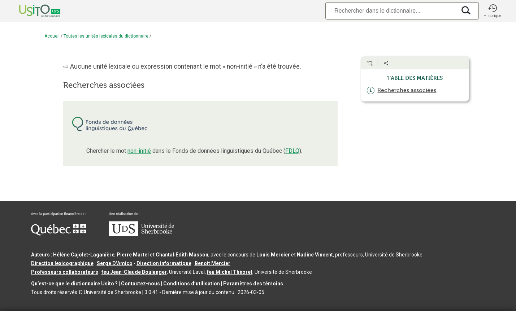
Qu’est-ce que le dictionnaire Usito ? (74, 283)
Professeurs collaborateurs (64, 272)
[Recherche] (390, 11)
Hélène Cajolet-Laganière (83, 255)
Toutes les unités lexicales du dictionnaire (106, 36)
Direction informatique (163, 263)
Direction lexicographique (62, 263)
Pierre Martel (133, 255)
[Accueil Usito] (31, 11)
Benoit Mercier (212, 263)
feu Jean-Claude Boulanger (134, 272)
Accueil (52, 36)
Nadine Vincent (315, 255)
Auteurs (40, 255)
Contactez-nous (140, 283)
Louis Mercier (273, 255)
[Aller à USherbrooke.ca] (141, 234)
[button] (492, 11)
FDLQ (292, 150)
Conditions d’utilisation (191, 283)
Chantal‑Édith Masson (182, 255)
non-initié (139, 150)
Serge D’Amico (115, 263)
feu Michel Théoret (229, 272)
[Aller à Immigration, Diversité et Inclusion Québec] (58, 234)
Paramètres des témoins (253, 283)
